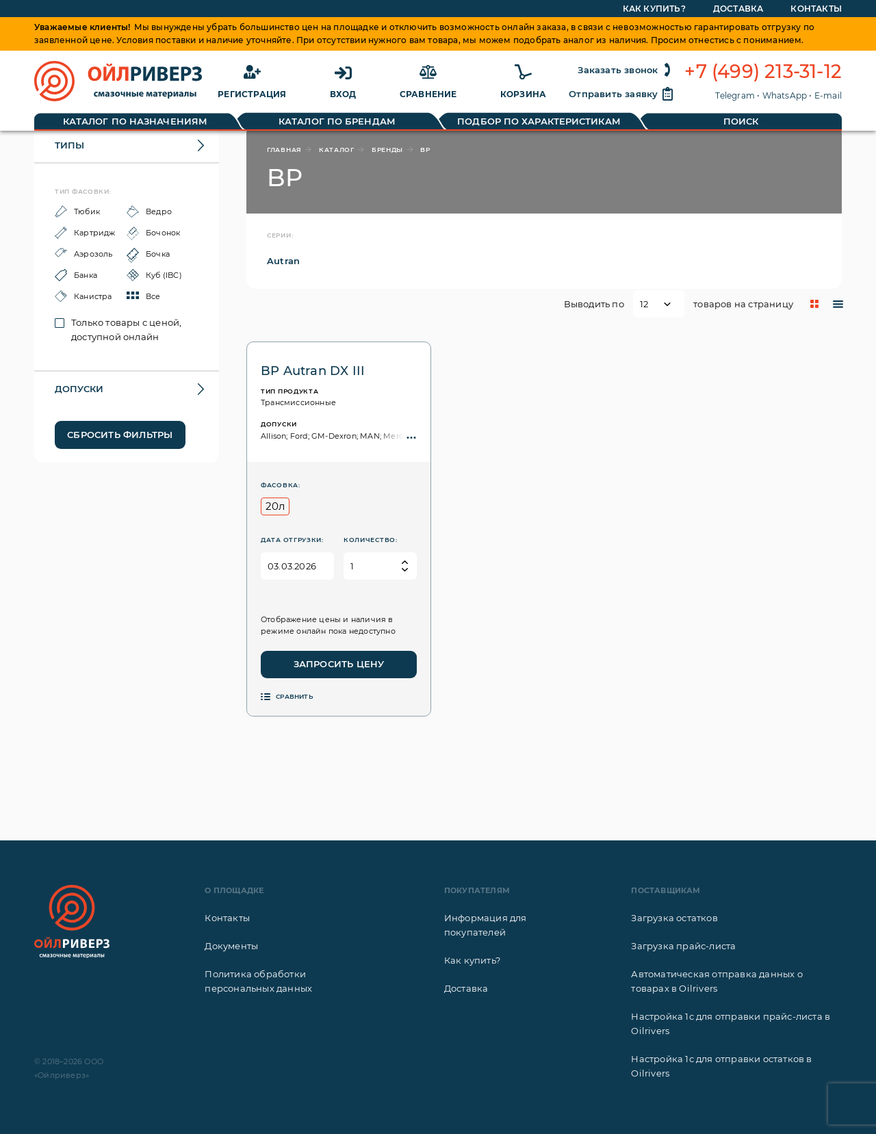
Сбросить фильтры (119, 434)
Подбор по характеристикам (539, 121)
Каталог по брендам (337, 121)
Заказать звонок (626, 70)
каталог (337, 149)
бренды (387, 149)
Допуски (79, 388)
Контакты (227, 917)
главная (284, 149)
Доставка (466, 988)
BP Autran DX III (313, 370)
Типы (69, 145)
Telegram (735, 95)
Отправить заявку (621, 94)
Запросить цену (339, 663)
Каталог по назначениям (135, 121)
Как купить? (472, 960)
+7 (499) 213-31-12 (763, 72)
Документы (231, 945)
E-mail (828, 95)
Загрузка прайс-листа (683, 945)
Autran (283, 260)
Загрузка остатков (674, 917)
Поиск (741, 121)
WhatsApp (785, 95)
